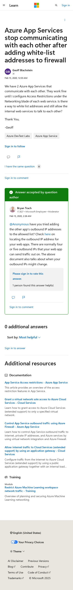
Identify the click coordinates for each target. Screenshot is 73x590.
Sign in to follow (15, 146)
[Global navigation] (4, 5)
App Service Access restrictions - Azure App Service (36, 382)
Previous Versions (38, 561)
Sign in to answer (15, 348)
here (48, 234)
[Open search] (56, 5)
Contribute (27, 566)
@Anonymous (20, 224)
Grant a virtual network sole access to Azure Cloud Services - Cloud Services (35, 401)
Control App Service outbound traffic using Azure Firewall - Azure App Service (35, 425)
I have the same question (20, 166)
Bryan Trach (24, 208)
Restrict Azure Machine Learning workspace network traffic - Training (31, 489)
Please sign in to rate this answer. (28, 276)
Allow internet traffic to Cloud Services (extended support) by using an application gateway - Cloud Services (35, 450)
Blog (10, 566)
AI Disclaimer (15, 561)
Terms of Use (15, 572)
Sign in (66, 5)
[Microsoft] (36, 5)
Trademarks (14, 578)
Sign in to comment (16, 178)
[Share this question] (65, 20)
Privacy (42, 566)
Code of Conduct (38, 572)
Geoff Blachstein (22, 70)
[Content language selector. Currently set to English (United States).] (25, 533)
